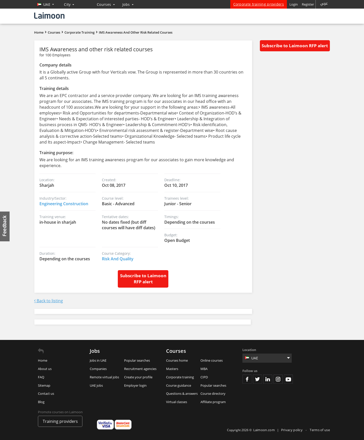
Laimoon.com (264, 430)
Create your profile (138, 377)
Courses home (177, 360)
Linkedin (267, 379)
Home (38, 32)
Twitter (257, 379)
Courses (106, 4)
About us (45, 368)
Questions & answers (182, 393)
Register (308, 4)
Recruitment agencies (140, 368)
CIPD (204, 377)
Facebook (247, 379)
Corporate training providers (258, 4)
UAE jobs (96, 385)
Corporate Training (79, 32)
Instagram (278, 379)
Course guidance (178, 385)
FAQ (41, 377)
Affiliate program (213, 402)
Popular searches (137, 360)
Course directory (212, 393)
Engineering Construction (63, 203)
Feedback (5, 226)
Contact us (46, 393)
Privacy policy (292, 430)
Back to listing (48, 301)
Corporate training (180, 377)
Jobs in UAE (98, 360)
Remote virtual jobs (104, 377)
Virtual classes (176, 402)
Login (293, 4)
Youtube (288, 379)
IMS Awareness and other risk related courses (135, 32)
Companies (98, 368)
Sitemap (44, 385)
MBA (204, 368)
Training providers (60, 421)
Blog (41, 402)
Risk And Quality (117, 259)
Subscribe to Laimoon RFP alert (143, 279)
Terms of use (320, 430)
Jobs (127, 4)
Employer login (135, 385)
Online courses (211, 360)
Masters (172, 368)
